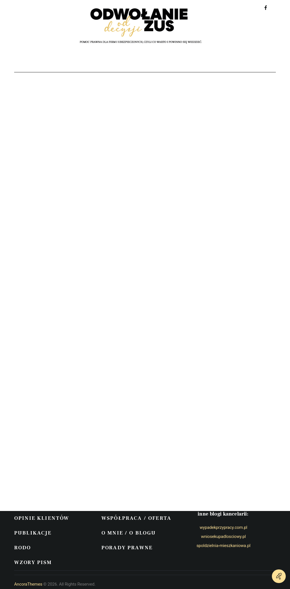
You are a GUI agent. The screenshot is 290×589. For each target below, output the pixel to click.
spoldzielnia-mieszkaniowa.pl (223, 545)
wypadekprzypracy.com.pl (223, 527)
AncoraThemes (28, 584)
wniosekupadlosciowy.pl (223, 536)
